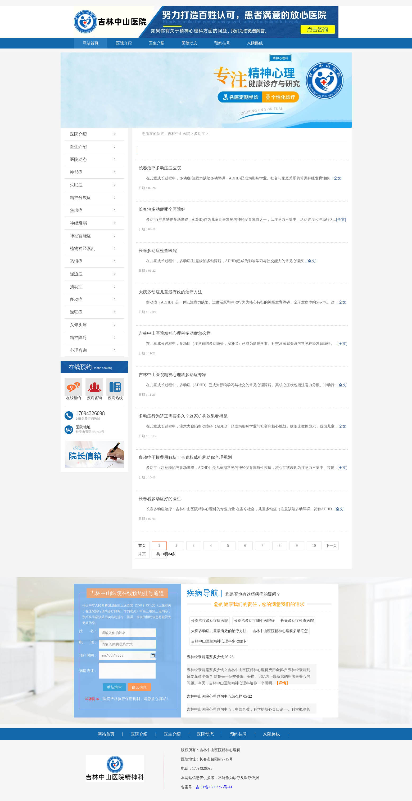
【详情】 (282, 683)
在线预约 (73, 389)
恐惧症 (93, 261)
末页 (142, 554)
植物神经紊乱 (93, 248)
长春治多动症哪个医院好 (254, 621)
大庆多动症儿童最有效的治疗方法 (219, 631)
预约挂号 (222, 43)
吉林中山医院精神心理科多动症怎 (280, 631)
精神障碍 (93, 337)
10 (314, 546)
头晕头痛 (93, 325)
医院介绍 (124, 43)
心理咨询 (93, 350)
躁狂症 (93, 312)
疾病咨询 (94, 389)
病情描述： (88, 671)
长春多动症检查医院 (297, 621)
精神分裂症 (93, 197)
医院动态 (189, 43)
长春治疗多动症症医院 (209, 621)
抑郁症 (93, 172)
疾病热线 (115, 389)
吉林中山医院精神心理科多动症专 (219, 641)
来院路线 (255, 43)
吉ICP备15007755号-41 (214, 787)
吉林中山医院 (179, 134)
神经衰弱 (93, 223)
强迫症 (93, 274)
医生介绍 (157, 43)
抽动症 (93, 286)
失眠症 (93, 185)
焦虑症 (93, 210)
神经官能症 (93, 236)
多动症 (93, 299)
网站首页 (90, 43)
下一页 (331, 546)
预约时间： (88, 656)
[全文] (337, 178)
